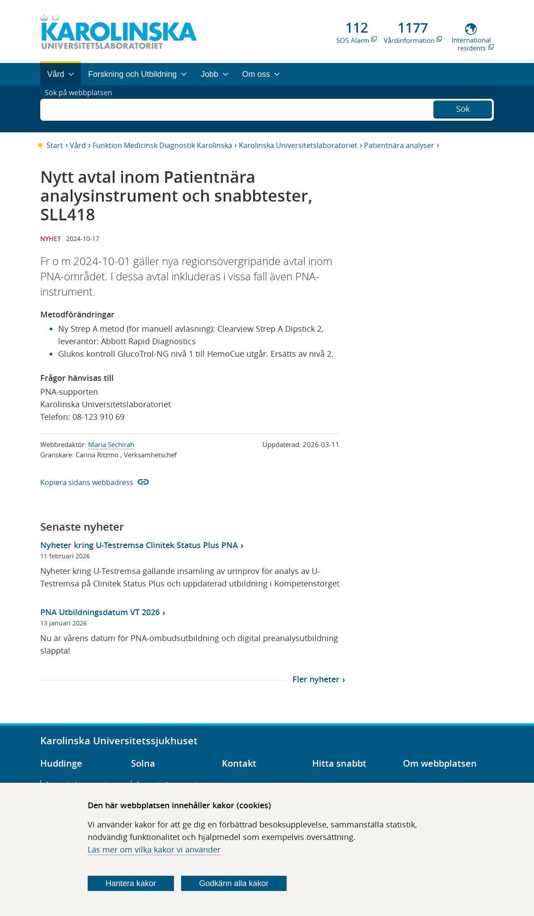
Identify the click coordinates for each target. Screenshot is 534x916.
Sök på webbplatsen (82, 108)
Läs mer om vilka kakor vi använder (154, 849)
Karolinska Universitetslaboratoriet (298, 145)
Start (55, 145)
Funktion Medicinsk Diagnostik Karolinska (162, 145)
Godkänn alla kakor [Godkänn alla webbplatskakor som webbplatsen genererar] (233, 883)
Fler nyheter (315, 679)
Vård (78, 145)
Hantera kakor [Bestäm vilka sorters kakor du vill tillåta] (131, 883)
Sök (463, 107)
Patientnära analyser (399, 145)
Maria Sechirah (111, 444)
